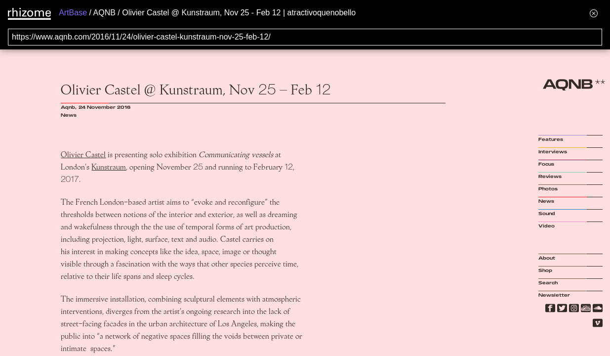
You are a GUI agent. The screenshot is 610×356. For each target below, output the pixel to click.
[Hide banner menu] (593, 13)
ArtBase (73, 12)
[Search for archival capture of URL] (305, 37)
